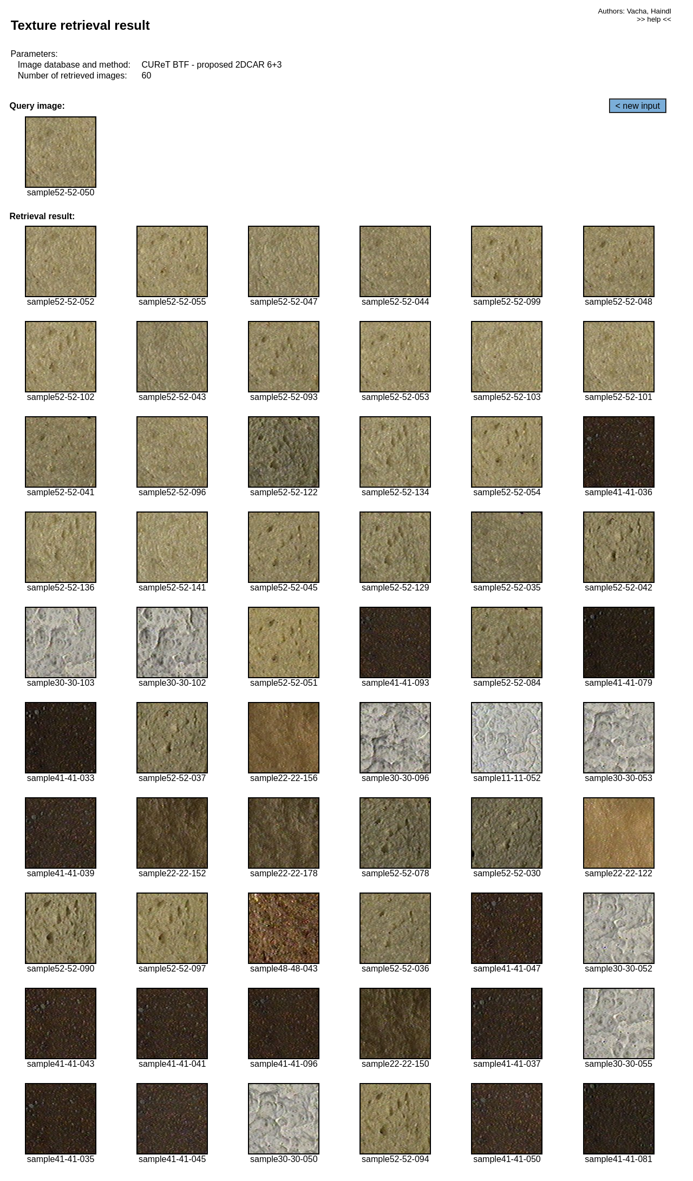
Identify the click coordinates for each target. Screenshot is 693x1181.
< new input (638, 105)
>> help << (654, 19)
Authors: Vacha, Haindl (634, 11)
